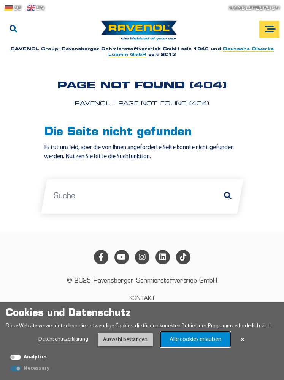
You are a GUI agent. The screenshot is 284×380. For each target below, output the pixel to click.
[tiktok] (183, 257)
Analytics (35, 357)
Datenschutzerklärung (63, 339)
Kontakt (142, 298)
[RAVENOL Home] (141, 33)
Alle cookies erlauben (195, 339)
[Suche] (13, 29)
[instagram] (142, 257)
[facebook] (101, 257)
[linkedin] (162, 257)
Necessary (36, 368)
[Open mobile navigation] (269, 29)
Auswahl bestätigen (125, 339)
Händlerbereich (254, 8)
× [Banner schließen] (242, 339)
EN (35, 8)
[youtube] (121, 257)
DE (13, 8)
